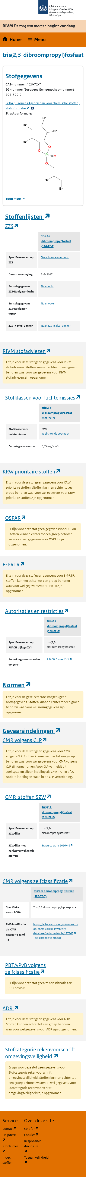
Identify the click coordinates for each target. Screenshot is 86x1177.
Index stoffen (8, 1160)
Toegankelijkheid (32, 1160)
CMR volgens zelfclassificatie (38, 881)
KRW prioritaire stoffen (32, 471)
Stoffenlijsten (27, 216)
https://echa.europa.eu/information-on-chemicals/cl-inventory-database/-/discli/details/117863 (55, 929)
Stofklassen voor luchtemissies (43, 397)
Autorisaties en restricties (37, 611)
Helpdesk (11, 1137)
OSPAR (15, 518)
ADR (11, 1008)
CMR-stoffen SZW (28, 797)
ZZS (12, 226)
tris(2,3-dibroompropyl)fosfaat (56, 238)
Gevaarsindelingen (32, 731)
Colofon (32, 1128)
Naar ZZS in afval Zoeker (56, 326)
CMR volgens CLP (25, 740)
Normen (17, 685)
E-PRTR (14, 564)
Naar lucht (47, 286)
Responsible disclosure (32, 1146)
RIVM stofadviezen (27, 351)
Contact (11, 1128)
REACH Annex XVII (59, 659)
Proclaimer (11, 1148)
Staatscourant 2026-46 (57, 845)
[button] (37, 39)
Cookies (32, 1134)
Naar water (48, 303)
